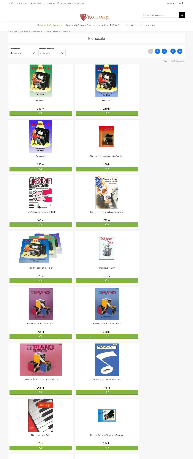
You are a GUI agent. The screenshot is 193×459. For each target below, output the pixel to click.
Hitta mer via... (134, 25)
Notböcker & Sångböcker (50, 25)
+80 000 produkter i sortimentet (70, 3)
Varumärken (13, 453)
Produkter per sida (46, 48)
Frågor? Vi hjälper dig (17, 3)
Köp (30, 113)
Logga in (170, 3)
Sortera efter (15, 48)
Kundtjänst (13, 435)
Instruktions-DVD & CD (111, 25)
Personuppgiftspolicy (17, 449)
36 (173, 51)
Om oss (11, 439)
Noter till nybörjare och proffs (42, 3)
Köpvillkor (12, 444)
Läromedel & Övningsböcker (81, 25)
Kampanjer (151, 25)
